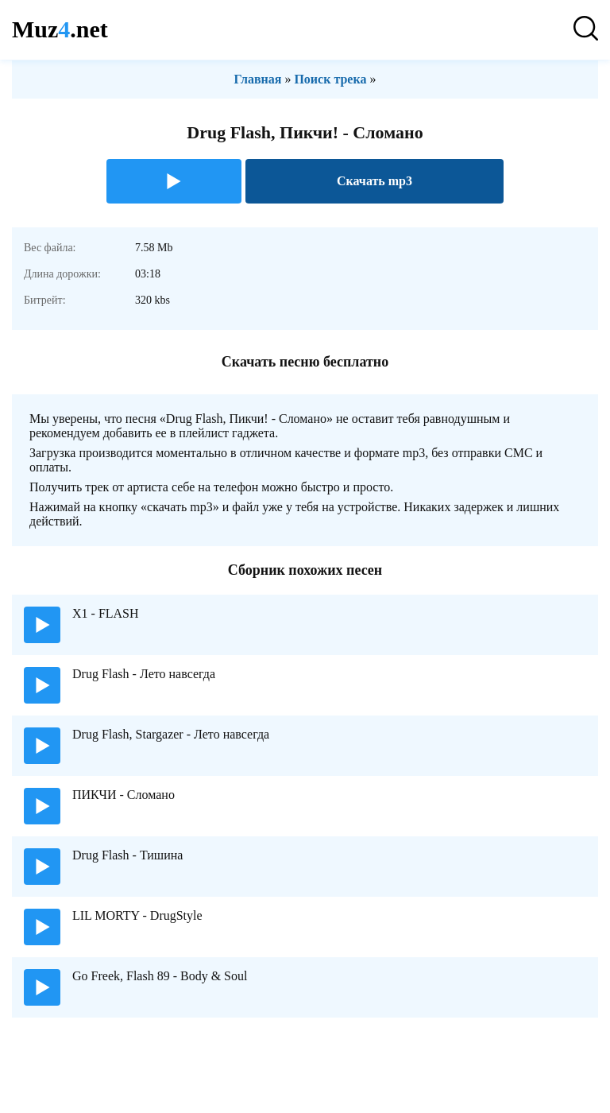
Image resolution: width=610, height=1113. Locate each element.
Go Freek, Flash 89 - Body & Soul (159, 976)
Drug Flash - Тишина (127, 855)
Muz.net (60, 29)
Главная (258, 79)
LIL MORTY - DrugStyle (137, 915)
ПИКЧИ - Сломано (123, 794)
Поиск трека (330, 79)
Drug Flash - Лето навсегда (143, 674)
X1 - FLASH (105, 613)
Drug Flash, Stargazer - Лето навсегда (170, 734)
